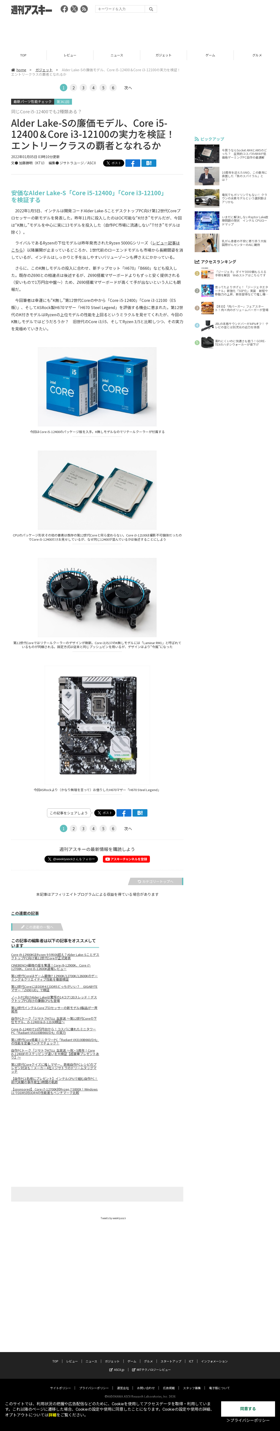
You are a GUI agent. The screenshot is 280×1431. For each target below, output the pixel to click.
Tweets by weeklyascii (113, 1218)
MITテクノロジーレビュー (151, 1365)
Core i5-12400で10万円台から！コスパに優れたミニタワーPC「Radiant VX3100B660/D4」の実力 (53, 1030)
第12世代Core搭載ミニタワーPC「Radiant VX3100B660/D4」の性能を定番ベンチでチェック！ (55, 1041)
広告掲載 (169, 1383)
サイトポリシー (60, 1383)
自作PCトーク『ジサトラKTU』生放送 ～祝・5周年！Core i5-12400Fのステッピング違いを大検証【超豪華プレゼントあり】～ (55, 1054)
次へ (128, 88)
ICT (191, 1357)
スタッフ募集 (192, 1383)
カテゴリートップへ (155, 881)
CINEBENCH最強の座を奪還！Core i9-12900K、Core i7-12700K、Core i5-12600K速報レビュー (51, 967)
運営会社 (123, 1383)
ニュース (117, 55)
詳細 (52, 1415)
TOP (23, 55)
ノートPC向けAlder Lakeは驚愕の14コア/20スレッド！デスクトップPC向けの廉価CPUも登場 (54, 998)
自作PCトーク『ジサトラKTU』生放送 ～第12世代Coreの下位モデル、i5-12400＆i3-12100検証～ (54, 1020)
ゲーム (210, 55)
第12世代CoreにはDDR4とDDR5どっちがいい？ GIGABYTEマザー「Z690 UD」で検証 (54, 988)
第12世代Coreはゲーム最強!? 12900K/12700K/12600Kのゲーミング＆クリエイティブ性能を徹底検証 (54, 977)
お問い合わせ (146, 1383)
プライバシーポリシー (94, 1383)
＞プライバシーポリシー (248, 1420)
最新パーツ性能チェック (33, 101)
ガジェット (164, 55)
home (18, 69)
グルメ (148, 1357)
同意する (248, 1409)
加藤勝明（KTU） (32, 162)
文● (15, 162)
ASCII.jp (116, 1365)
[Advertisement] (140, 31)
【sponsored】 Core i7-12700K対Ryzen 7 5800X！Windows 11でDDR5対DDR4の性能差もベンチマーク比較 (54, 1091)
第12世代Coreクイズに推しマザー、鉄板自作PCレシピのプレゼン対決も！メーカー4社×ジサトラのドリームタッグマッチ (53, 1068)
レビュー (70, 55)
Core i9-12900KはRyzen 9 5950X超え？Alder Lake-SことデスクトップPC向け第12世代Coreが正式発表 (55, 956)
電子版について (219, 1383)
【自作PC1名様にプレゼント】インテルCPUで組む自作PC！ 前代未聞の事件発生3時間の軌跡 (54, 1080)
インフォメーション (214, 1357)
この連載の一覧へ (37, 926)
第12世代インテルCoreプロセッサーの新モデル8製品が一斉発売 (54, 1009)
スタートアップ (171, 1357)
